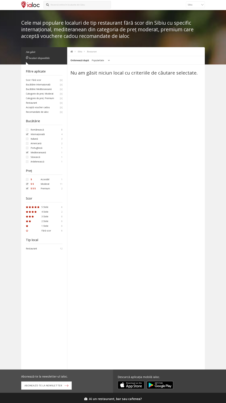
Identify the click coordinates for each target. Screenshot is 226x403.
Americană (36, 143)
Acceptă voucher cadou (38, 107)
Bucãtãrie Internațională (38, 84)
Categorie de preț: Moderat (40, 93)
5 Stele (37, 207)
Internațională (38, 134)
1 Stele (37, 225)
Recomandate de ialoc (37, 111)
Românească (37, 129)
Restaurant (92, 51)
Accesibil (40, 179)
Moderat (40, 183)
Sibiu (80, 51)
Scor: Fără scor (33, 79)
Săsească (35, 157)
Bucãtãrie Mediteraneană (39, 89)
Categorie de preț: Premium (40, 98)
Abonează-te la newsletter (43, 385)
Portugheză (36, 147)
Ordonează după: (79, 60)
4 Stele (37, 211)
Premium (40, 188)
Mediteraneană (38, 152)
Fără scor (38, 230)
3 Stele (37, 216)
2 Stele (37, 221)
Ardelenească (37, 161)
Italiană (34, 138)
